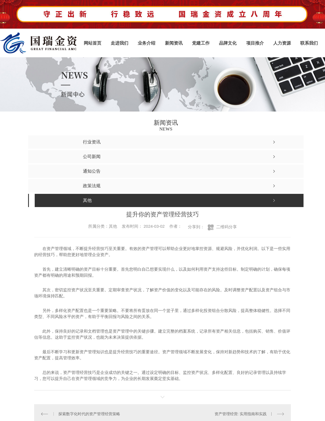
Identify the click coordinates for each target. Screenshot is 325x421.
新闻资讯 (174, 43)
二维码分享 (226, 226)
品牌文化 (228, 43)
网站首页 (92, 43)
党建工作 (201, 43)
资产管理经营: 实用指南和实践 (241, 414)
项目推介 (255, 43)
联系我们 (309, 43)
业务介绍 (146, 43)
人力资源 (282, 43)
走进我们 (119, 43)
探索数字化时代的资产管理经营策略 (89, 414)
